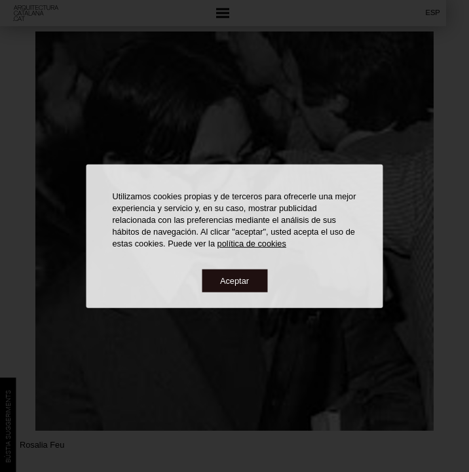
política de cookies (251, 243)
